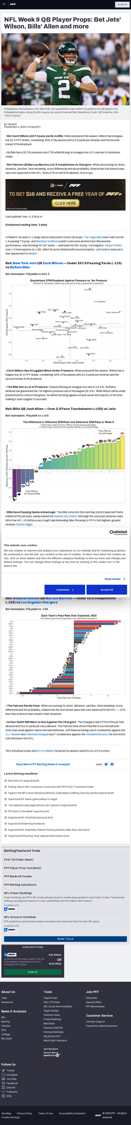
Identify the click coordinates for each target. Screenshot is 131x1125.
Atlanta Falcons (26, 598)
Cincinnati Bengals (37, 734)
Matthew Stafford (46, 241)
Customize (65, 589)
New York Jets (25, 263)
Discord (11, 1087)
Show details (113, 578)
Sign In (122, 4)
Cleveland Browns (96, 734)
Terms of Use (45, 1113)
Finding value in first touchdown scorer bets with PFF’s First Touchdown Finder (49, 787)
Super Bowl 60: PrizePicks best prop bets (28, 817)
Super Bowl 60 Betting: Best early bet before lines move (36, 836)
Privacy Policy (24, 1113)
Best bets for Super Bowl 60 (21, 781)
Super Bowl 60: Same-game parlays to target (30, 799)
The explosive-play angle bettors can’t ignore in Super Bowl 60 (40, 805)
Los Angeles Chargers (39, 602)
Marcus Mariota (58, 598)
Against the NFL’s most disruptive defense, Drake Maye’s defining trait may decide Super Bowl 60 (59, 793)
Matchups (49, 1023)
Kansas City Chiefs (65, 516)
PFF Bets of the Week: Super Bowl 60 (26, 811)
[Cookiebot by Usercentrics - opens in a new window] (112, 532)
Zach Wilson (52, 263)
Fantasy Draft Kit (53, 1028)
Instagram (12, 1075)
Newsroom (7, 1002)
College (5, 1034)
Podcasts (12, 1092)
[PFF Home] (13, 4)
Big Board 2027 (52, 1036)
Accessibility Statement (72, 1113)
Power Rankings (52, 1019)
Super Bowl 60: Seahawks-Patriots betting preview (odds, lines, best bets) (47, 830)
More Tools (65, 939)
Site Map (6, 1113)
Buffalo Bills (20, 267)
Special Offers (93, 1002)
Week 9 (32, 253)
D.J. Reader (12, 734)
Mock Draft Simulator (55, 1040)
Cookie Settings (10, 1117)
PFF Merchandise (95, 1006)
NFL (3, 1017)
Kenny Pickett (113, 245)
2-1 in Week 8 (46, 750)
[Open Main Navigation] (4, 4)
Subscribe (91, 998)
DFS (3, 1030)
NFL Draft (6, 1038)
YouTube (12, 1079)
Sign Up (33, 972)
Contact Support (95, 1021)
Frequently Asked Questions (101, 1026)
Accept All (106, 589)
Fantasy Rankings (54, 1032)
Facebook (12, 1083)
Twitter (11, 1070)
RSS (9, 1096)
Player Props (50, 998)
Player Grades (51, 1011)
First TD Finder (52, 1002)
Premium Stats (52, 1015)
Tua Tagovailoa (93, 237)
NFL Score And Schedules (58, 1006)
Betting (5, 1021)
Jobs (4, 998)
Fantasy (5, 1026)
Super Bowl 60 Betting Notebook (24, 823)
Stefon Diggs (24, 524)
